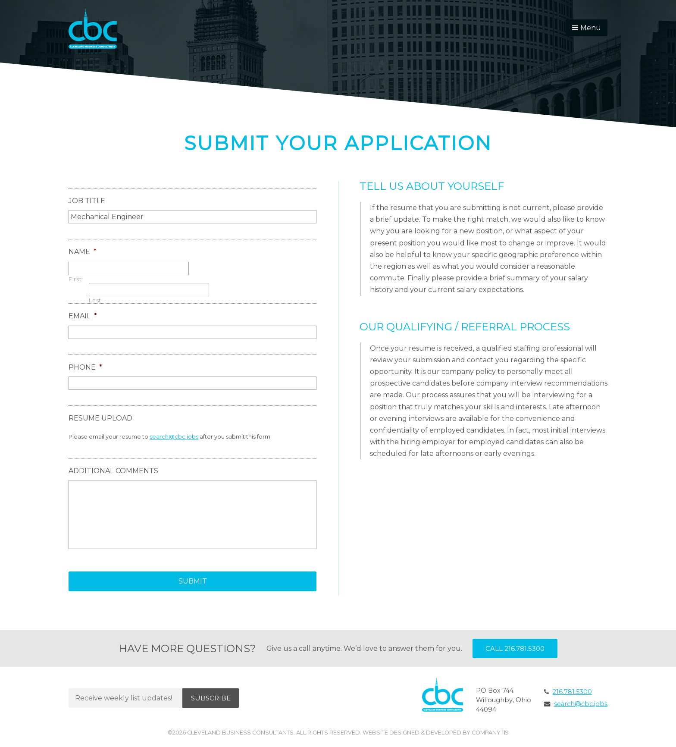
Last (95, 300)
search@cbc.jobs (174, 436)
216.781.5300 (572, 692)
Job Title (87, 201)
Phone (85, 367)
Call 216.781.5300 (515, 648)
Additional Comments (113, 471)
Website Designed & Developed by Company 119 (436, 732)
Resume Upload (100, 418)
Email (83, 316)
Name (83, 252)
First (75, 279)
